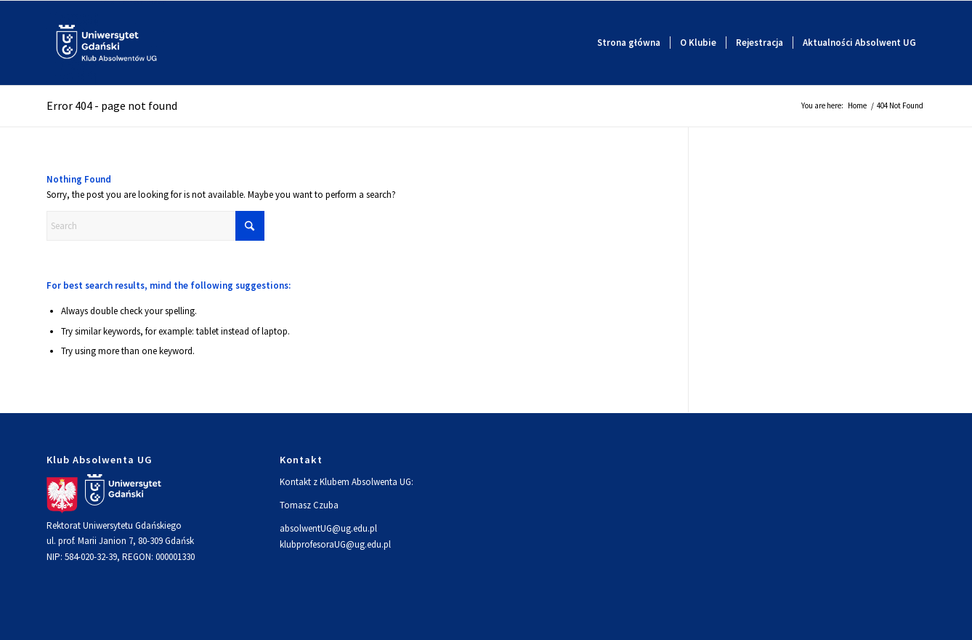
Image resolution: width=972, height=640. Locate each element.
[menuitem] (629, 43)
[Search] (155, 226)
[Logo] (106, 43)
